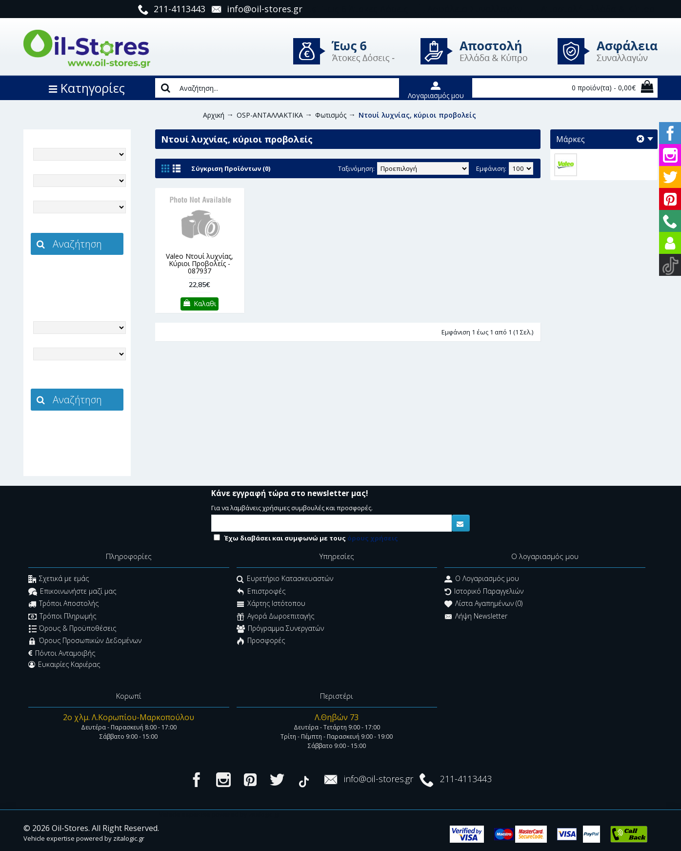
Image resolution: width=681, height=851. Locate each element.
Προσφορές (261, 641)
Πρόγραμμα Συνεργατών (280, 629)
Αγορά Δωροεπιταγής (275, 617)
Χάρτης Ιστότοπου (271, 604)
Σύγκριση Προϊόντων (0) (230, 168)
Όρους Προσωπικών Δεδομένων (84, 641)
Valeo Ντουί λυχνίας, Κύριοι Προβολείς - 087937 (199, 263)
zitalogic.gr (98, 276)
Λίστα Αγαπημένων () (483, 604)
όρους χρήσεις (372, 538)
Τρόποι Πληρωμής (62, 617)
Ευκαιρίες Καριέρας (64, 664)
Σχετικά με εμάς (58, 579)
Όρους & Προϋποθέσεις (72, 629)
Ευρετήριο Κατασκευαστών (285, 579)
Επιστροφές (261, 592)
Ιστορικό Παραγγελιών (483, 592)
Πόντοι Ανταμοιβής (61, 653)
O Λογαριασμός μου (481, 579)
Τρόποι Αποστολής (63, 604)
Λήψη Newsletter (475, 617)
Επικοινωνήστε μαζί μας (72, 592)
